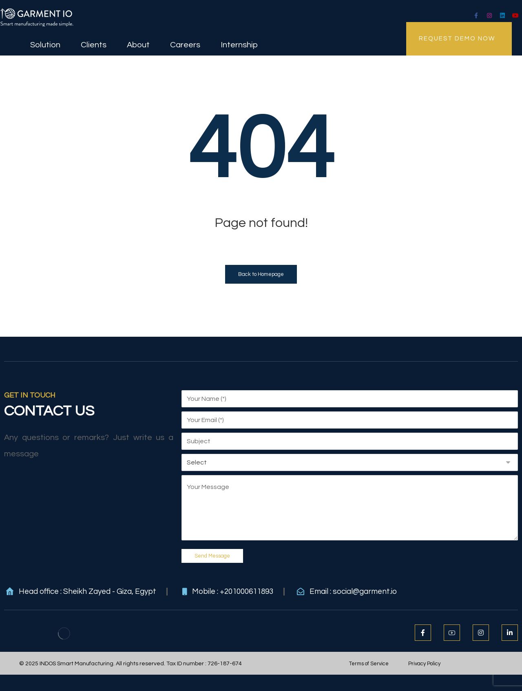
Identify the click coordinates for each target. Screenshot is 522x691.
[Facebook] (423, 632)
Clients (93, 44)
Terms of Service (369, 664)
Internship (239, 44)
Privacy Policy (424, 664)
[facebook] (476, 15)
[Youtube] (515, 15)
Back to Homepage (261, 274)
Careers (185, 44)
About (138, 44)
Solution (45, 44)
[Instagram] (489, 15)
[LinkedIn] (502, 15)
